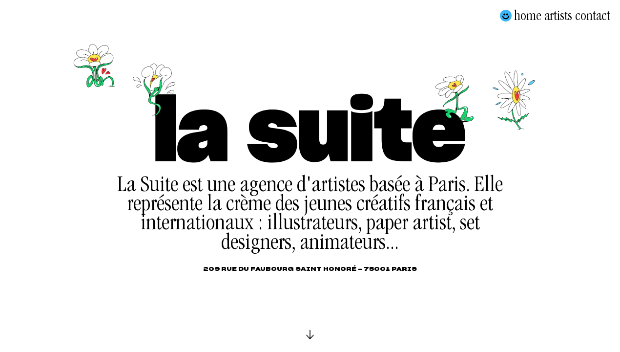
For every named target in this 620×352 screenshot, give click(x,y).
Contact (592, 16)
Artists (558, 16)
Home (527, 16)
